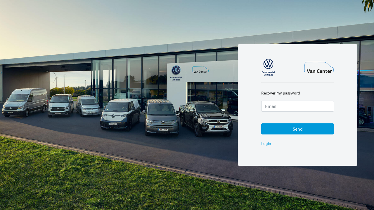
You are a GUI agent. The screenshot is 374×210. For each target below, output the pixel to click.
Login (266, 143)
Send (298, 129)
